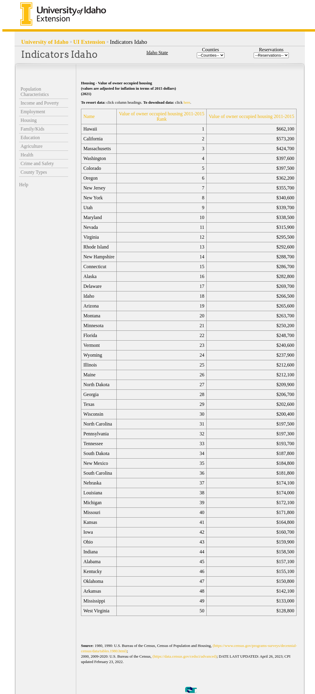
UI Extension (89, 42)
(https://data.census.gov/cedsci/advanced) (184, 656)
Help (23, 184)
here (186, 102)
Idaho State (157, 52)
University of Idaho (44, 42)
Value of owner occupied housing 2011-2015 (251, 116)
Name (89, 116)
